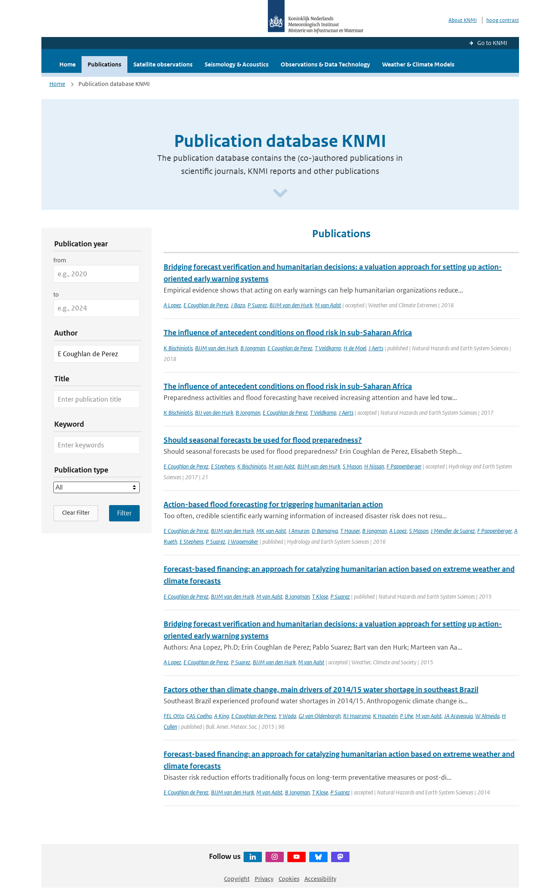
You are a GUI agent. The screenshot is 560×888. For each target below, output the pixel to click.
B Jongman (252, 348)
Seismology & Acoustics (237, 64)
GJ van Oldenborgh (320, 716)
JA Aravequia (458, 716)
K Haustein (385, 716)
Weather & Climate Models (418, 64)
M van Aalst (328, 305)
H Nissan (374, 466)
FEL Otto (174, 716)
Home (67, 64)
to (56, 294)
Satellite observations (163, 64)
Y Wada (287, 716)
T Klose (320, 596)
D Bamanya (325, 531)
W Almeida (487, 716)
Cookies (289, 878)
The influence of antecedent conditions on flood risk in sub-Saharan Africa (288, 332)
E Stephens (223, 466)
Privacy (264, 878)
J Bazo (238, 305)
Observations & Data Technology (325, 64)
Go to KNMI (492, 43)
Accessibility (320, 878)
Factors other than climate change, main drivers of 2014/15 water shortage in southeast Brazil (321, 689)
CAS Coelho (199, 716)
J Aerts (376, 348)
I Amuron (299, 531)
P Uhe (406, 716)
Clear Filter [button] (76, 512)
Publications (104, 64)
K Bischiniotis (178, 348)
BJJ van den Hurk (214, 412)
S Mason (352, 466)
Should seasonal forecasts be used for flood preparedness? (263, 440)
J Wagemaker (243, 541)
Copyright (237, 878)
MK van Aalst (271, 531)
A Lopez (172, 305)
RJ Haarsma (357, 716)
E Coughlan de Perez (205, 305)
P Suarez (257, 305)
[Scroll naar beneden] (280, 193)
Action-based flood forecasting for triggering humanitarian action (273, 504)
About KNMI (463, 20)
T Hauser (350, 531)
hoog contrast (502, 20)
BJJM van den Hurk (290, 305)
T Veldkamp (328, 348)
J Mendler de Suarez (453, 531)
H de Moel (354, 348)
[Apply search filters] (124, 513)
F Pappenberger (403, 466)
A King (221, 716)
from (59, 260)
